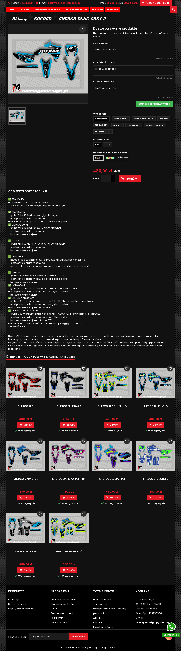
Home (11, 9)
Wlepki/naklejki (76, 9)
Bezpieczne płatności (63, 613)
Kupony (97, 622)
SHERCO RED (25, 406)
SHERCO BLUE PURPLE (112, 479)
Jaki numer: (100, 43)
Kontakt (112, 9)
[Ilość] (106, 178)
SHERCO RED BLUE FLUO (112, 406)
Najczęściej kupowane (21, 608)
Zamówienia (100, 604)
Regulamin (57, 618)
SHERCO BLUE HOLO (155, 406)
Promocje (14, 599)
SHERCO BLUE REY (25, 551)
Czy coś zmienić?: (104, 81)
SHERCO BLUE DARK (69, 406)
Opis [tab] (11, 191)
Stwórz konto (131, 2)
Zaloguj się (112, 2)
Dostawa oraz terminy (63, 599)
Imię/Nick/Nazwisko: (105, 62)
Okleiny (24, 9)
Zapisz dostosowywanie (154, 104)
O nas (54, 608)
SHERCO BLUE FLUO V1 (69, 551)
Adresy (97, 618)
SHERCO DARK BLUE (26, 479)
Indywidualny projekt (48, 9)
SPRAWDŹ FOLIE (16, 326)
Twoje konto (103, 591)
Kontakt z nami (59, 622)
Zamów (129, 179)
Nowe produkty (17, 604)
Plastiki (97, 9)
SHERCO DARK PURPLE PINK (69, 479)
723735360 (26, 2)
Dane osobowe (102, 599)
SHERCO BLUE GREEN (155, 479)
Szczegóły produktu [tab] (31, 191)
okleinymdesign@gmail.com (64, 2)
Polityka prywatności (62, 604)
